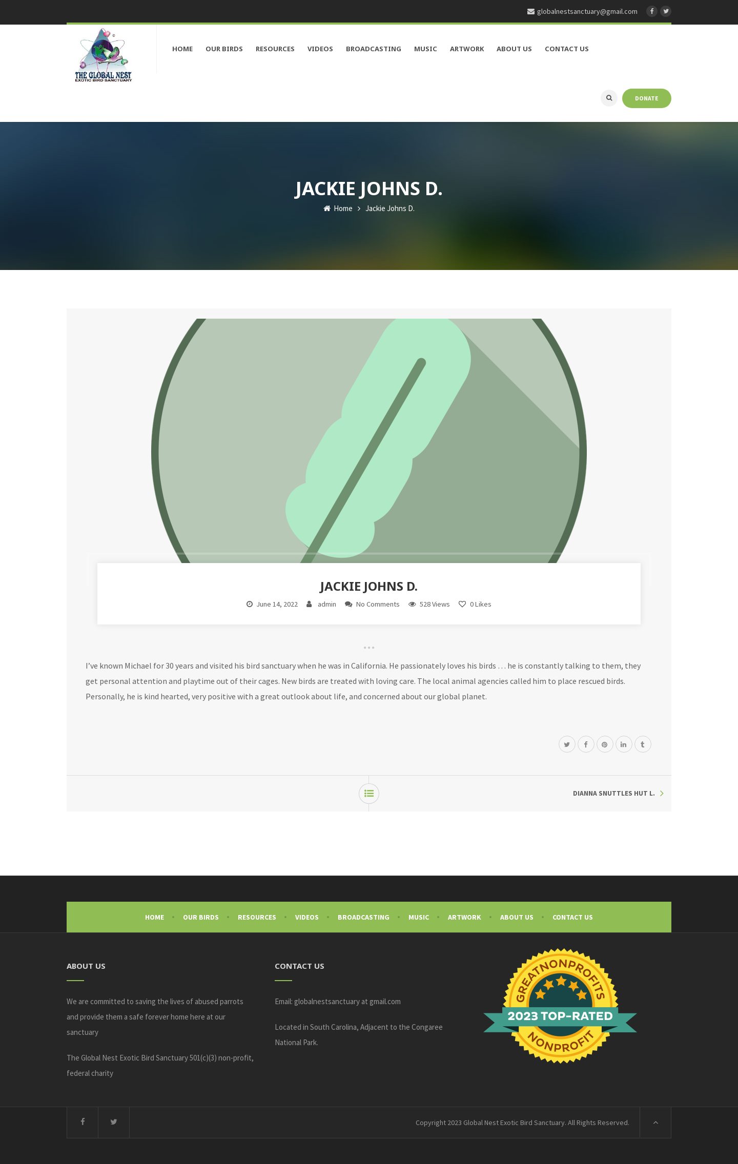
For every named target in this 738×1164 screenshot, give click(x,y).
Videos (307, 917)
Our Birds (201, 917)
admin (327, 604)
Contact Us (572, 917)
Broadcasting (363, 917)
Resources (257, 917)
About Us (517, 917)
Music (418, 917)
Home (338, 208)
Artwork (464, 917)
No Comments (378, 604)
